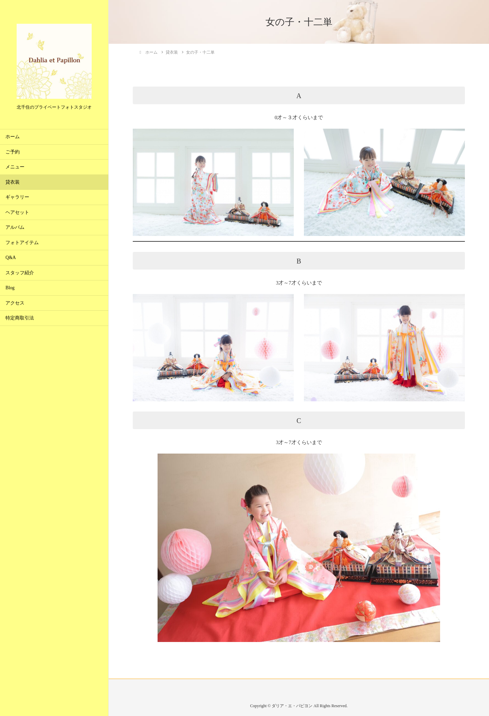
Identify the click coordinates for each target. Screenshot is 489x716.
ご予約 (12, 151)
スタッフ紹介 (19, 272)
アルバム (14, 227)
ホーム (12, 136)
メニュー (14, 166)
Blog (9, 287)
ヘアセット (17, 212)
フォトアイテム (22, 242)
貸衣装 (12, 182)
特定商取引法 (19, 317)
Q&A (10, 257)
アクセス (14, 303)
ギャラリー (17, 197)
